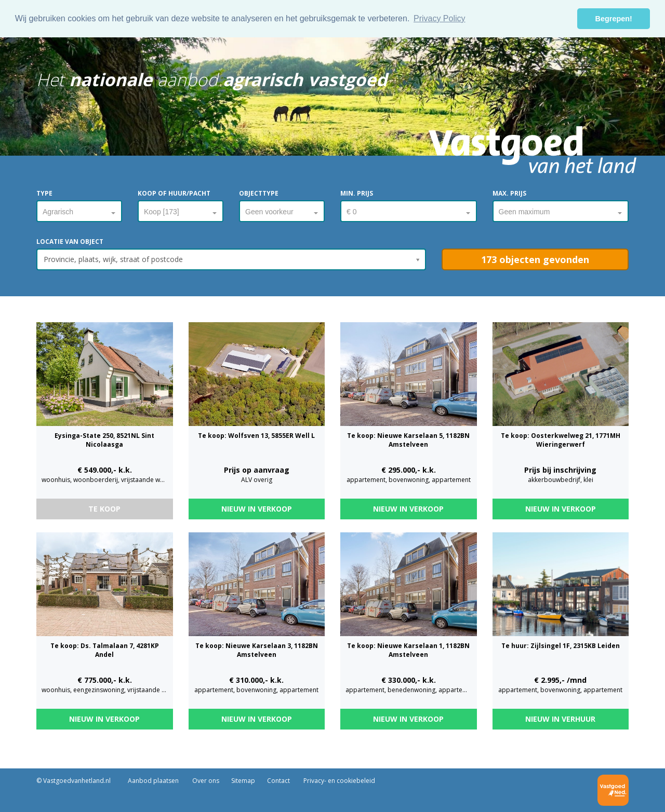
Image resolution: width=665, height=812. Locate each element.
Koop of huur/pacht (174, 193)
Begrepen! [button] (613, 19)
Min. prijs (356, 193)
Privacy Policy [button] (440, 18)
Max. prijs (509, 193)
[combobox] (79, 209)
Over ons (205, 780)
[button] (535, 259)
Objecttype (258, 193)
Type (44, 193)
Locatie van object (69, 241)
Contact (278, 780)
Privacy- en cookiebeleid (338, 780)
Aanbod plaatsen (153, 780)
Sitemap (243, 780)
